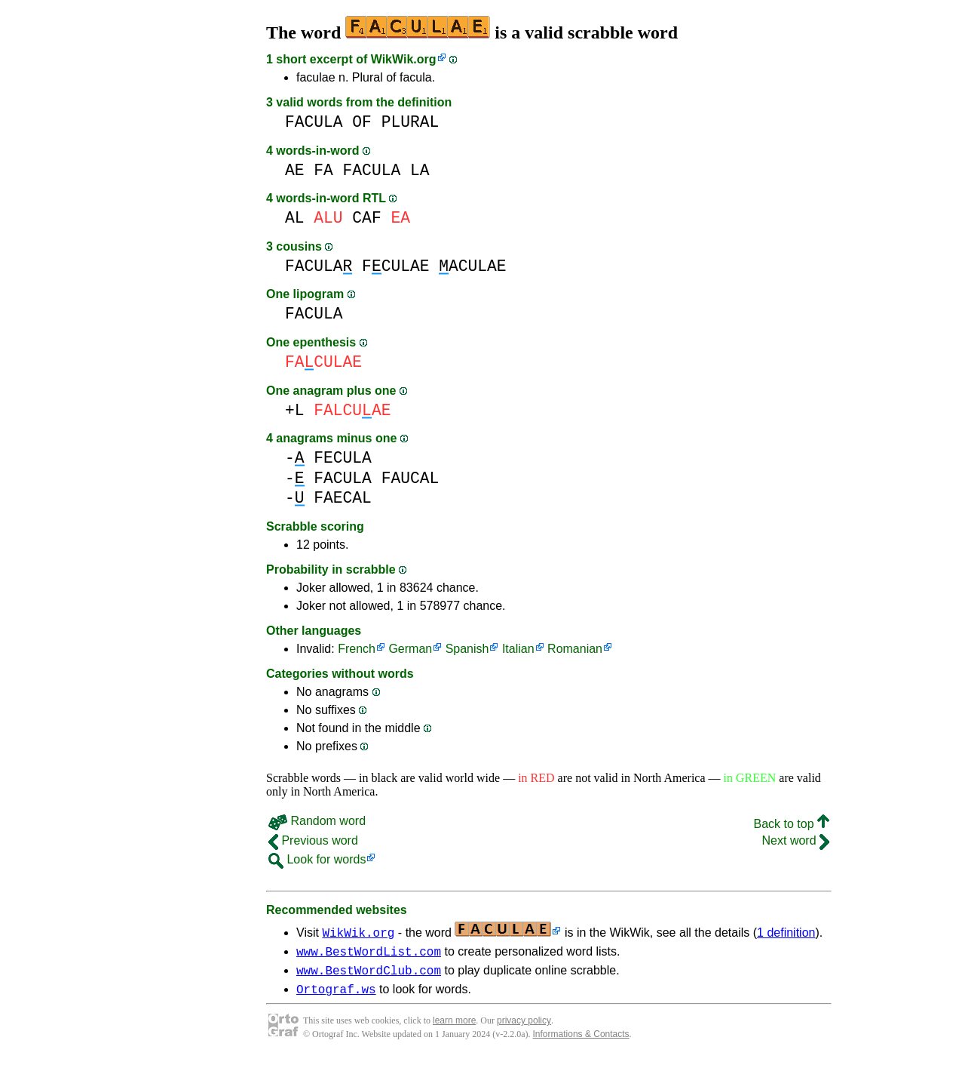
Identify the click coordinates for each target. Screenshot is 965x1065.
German (410, 648)
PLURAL (410, 122)
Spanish (467, 648)
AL (295, 218)
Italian (518, 648)
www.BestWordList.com (368, 953)
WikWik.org (404, 59)
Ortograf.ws (336, 995)
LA (420, 170)
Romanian (574, 648)
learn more (454, 1027)
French (356, 648)
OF (362, 122)
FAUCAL (410, 478)
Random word (317, 820)
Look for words (317, 859)
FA (323, 170)
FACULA (314, 122)
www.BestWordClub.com (368, 974)
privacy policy (524, 1027)
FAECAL (343, 498)
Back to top (792, 823)
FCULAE (395, 266)
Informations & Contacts (581, 1041)
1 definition (786, 932)
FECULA (343, 458)
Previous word (313, 840)
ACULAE (472, 266)
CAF (366, 218)
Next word (795, 840)
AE (295, 170)
